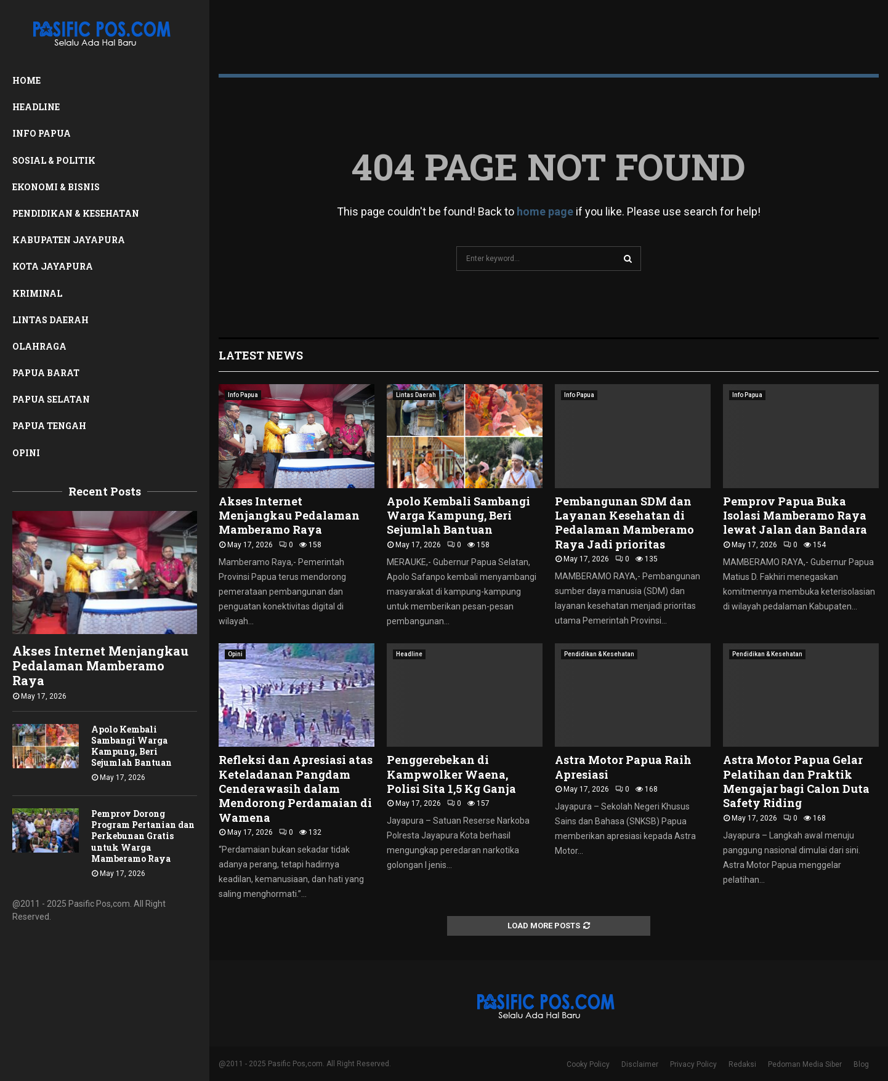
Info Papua (41, 133)
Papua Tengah (49, 426)
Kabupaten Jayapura (68, 240)
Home (26, 80)
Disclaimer (639, 1064)
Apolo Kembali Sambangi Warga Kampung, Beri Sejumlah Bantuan (131, 745)
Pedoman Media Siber (805, 1064)
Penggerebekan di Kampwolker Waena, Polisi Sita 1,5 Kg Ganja (451, 774)
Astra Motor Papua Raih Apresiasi (623, 766)
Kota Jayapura (52, 266)
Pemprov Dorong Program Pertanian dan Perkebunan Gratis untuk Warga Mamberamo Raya (143, 836)
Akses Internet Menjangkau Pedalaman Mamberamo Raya (100, 665)
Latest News (261, 355)
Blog (861, 1064)
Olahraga (39, 346)
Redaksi (742, 1064)
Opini (26, 453)
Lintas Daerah (50, 320)
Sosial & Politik (53, 160)
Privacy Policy (693, 1064)
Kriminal (37, 293)
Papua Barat (45, 373)
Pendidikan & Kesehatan (75, 213)
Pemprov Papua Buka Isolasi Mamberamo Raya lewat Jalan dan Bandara (795, 515)
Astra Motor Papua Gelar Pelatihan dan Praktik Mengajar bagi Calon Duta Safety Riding (796, 781)
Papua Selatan (51, 399)
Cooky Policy (588, 1064)
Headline (36, 107)
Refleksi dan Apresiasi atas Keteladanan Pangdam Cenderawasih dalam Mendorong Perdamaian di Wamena (296, 788)
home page (545, 211)
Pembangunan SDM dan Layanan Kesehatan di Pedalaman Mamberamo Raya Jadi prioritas (624, 523)
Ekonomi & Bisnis (56, 187)
